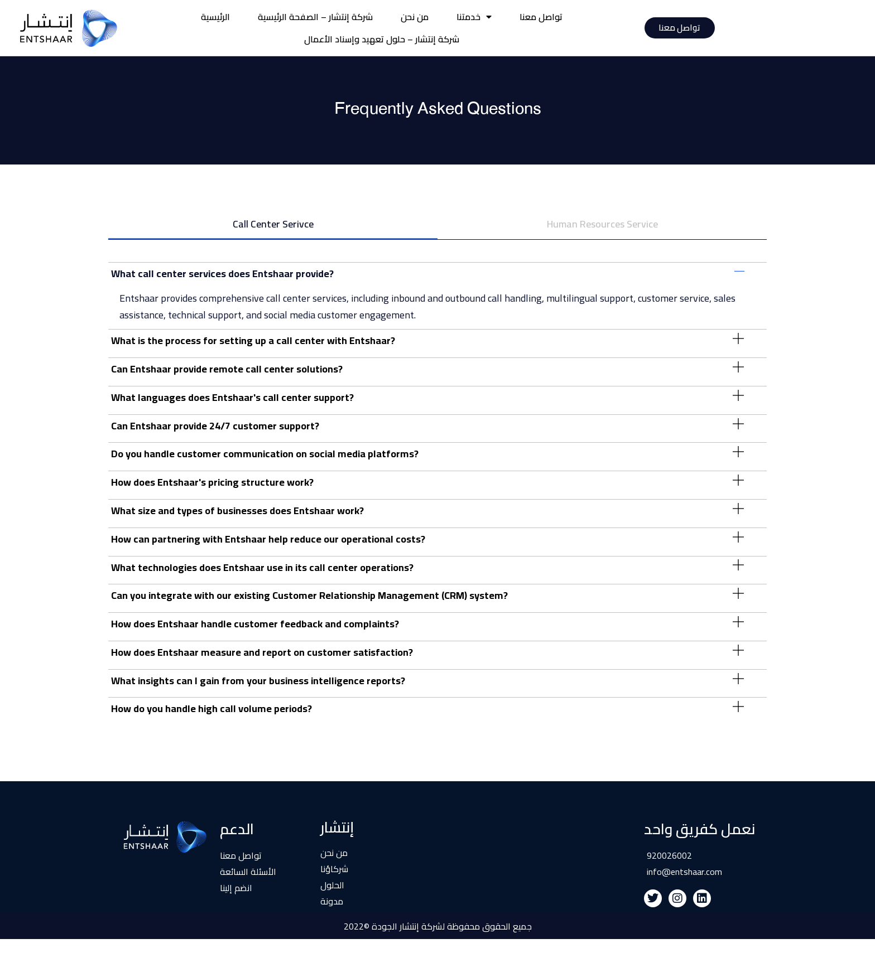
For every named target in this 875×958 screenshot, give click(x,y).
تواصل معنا (541, 16)
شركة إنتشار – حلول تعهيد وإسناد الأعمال (381, 39)
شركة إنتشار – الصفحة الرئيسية (315, 16)
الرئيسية (215, 16)
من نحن (415, 16)
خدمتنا (474, 17)
